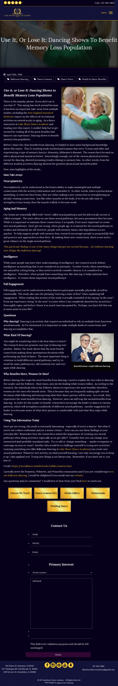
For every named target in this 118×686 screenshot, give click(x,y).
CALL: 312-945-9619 (104, 3)
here (84, 481)
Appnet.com (61, 683)
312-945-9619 (98, 666)
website (79, 475)
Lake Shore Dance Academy (33, 124)
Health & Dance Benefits (92, 79)
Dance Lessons (43, 79)
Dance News (65, 79)
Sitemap (70, 683)
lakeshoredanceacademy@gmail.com (98, 670)
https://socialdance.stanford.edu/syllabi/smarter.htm (42, 466)
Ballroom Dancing (17, 79)
